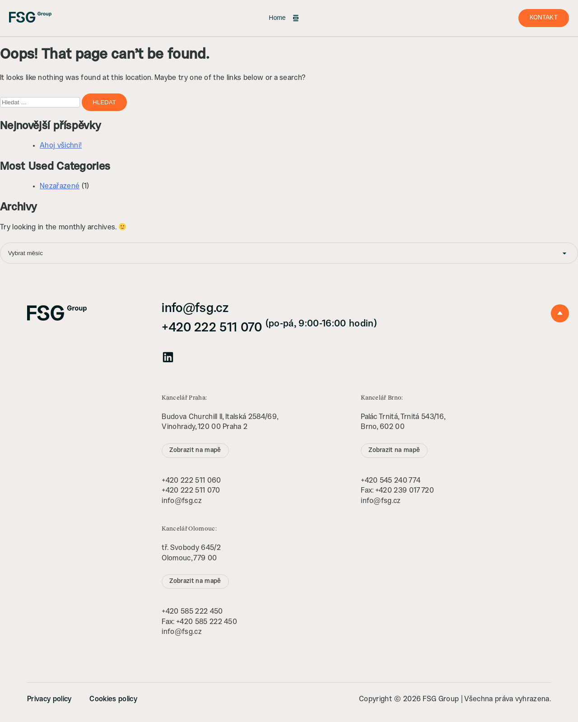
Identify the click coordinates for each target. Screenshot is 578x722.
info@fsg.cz (195, 309)
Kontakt (544, 18)
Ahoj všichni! (61, 145)
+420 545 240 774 (390, 480)
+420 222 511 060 (191, 480)
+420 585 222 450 (192, 611)
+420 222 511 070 (269, 328)
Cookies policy (113, 699)
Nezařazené (59, 186)
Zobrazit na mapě (195, 450)
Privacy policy (49, 699)
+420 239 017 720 (404, 490)
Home (284, 18)
